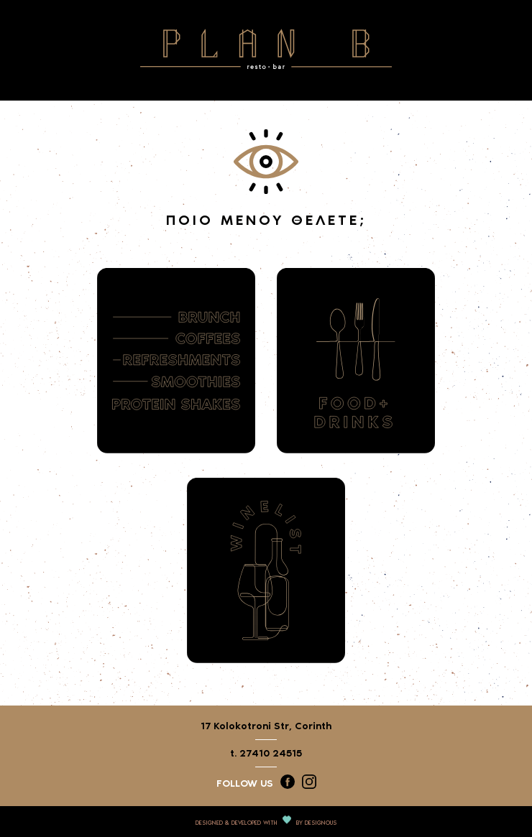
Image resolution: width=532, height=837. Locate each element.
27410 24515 (270, 753)
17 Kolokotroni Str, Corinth (266, 726)
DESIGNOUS (321, 822)
